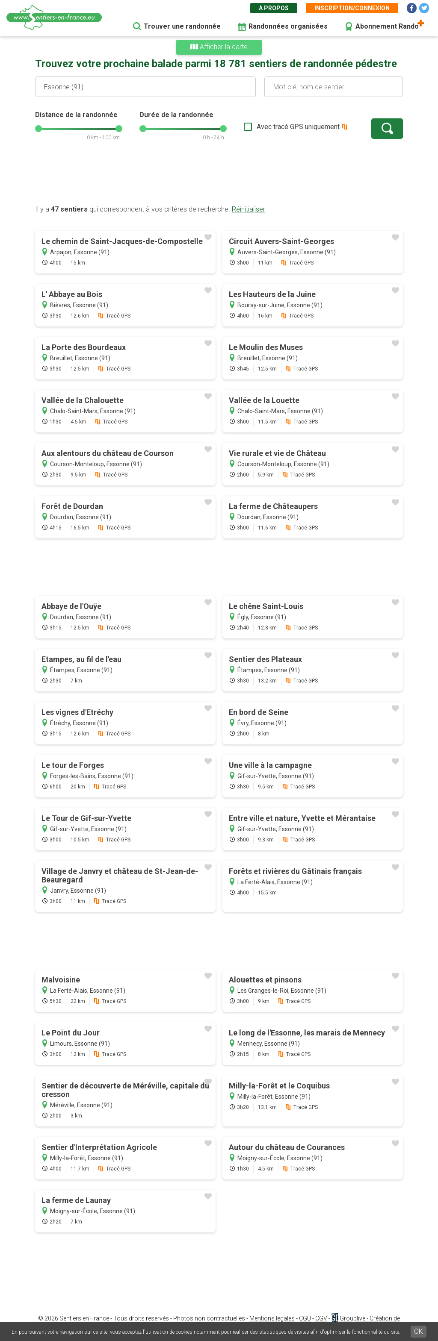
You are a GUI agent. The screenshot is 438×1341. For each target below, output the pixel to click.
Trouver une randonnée (182, 26)
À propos (274, 8)
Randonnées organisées (288, 26)
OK (418, 1331)
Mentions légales (272, 1318)
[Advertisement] (219, 177)
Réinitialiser (248, 209)
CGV (321, 1318)
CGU (305, 1318)
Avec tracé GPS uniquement (298, 127)
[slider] (38, 128)
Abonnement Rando (387, 26)
